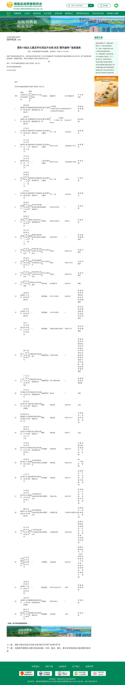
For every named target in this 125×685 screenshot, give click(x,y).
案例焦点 (69, 13)
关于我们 (76, 666)
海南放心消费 (112, 13)
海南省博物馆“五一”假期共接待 (104, 43)
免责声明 (89, 666)
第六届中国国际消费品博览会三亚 (105, 64)
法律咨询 (62, 666)
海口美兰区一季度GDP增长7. (104, 59)
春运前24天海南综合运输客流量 (105, 72)
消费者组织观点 (82, 13)
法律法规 (58, 13)
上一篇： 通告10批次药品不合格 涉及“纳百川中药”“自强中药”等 (33, 645)
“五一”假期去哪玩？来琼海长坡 (104, 54)
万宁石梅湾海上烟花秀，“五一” (104, 56)
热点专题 (47, 13)
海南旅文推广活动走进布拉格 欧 (105, 70)
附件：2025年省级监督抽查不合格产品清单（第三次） (24, 63)
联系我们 (36, 666)
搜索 (91, 5)
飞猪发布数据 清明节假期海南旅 (105, 67)
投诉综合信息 (98, 13)
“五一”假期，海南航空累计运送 (104, 48)
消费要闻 (17, 13)
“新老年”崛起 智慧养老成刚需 (104, 62)
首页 (9, 13)
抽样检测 (37, 13)
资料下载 (49, 666)
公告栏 (27, 13)
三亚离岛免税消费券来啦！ (103, 51)
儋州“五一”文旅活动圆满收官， (104, 46)
